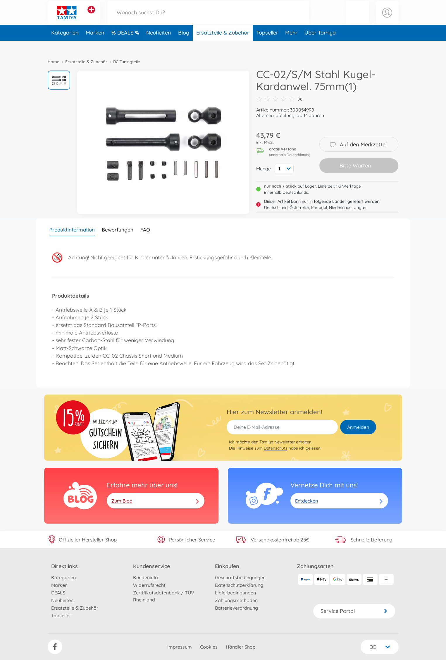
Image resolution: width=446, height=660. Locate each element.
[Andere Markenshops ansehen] (91, 16)
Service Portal (354, 611)
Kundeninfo (145, 577)
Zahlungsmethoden (236, 600)
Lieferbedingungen (235, 593)
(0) (279, 99)
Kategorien (65, 45)
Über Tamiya (320, 45)
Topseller (267, 45)
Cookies (209, 647)
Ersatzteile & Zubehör (222, 45)
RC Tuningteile (126, 61)
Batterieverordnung (236, 608)
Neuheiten (158, 45)
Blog (183, 45)
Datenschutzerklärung (239, 585)
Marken (95, 45)
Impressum (179, 647)
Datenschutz (275, 448)
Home (53, 61)
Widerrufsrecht (149, 585)
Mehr (291, 45)
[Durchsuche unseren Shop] (208, 18)
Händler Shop (241, 647)
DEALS (126, 45)
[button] (357, 18)
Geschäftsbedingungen (240, 577)
